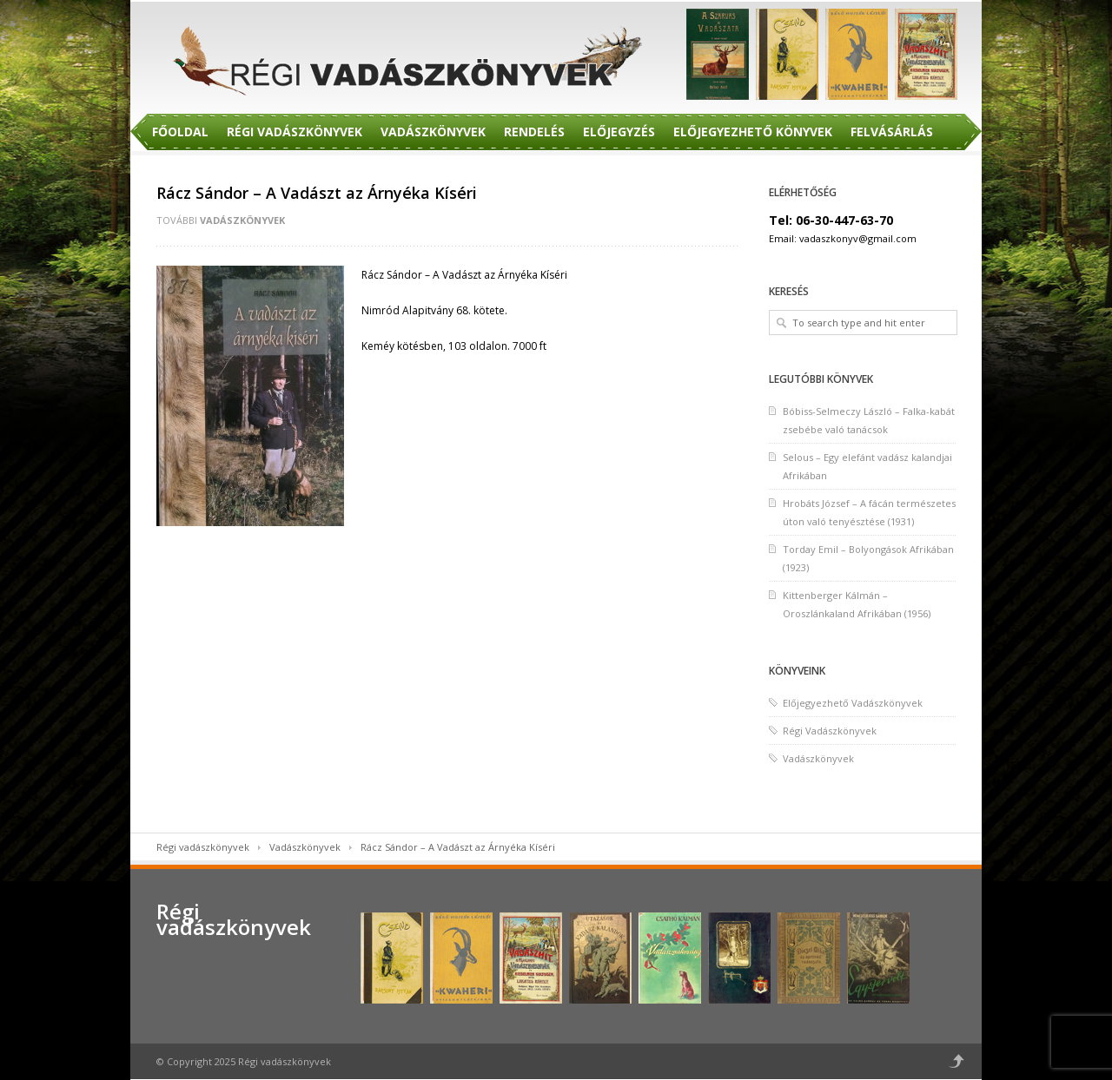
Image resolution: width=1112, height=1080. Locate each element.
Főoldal (180, 131)
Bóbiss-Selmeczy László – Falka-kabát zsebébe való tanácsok (869, 420)
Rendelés (534, 131)
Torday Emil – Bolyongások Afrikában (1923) (868, 558)
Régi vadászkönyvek (202, 846)
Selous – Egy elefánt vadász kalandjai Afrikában (867, 466)
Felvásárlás (892, 131)
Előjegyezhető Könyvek (752, 131)
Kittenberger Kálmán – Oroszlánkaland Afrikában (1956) (856, 604)
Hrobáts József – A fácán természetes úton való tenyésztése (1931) (869, 512)
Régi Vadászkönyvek (294, 131)
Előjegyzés (619, 131)
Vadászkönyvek (433, 131)
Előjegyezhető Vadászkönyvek (853, 702)
